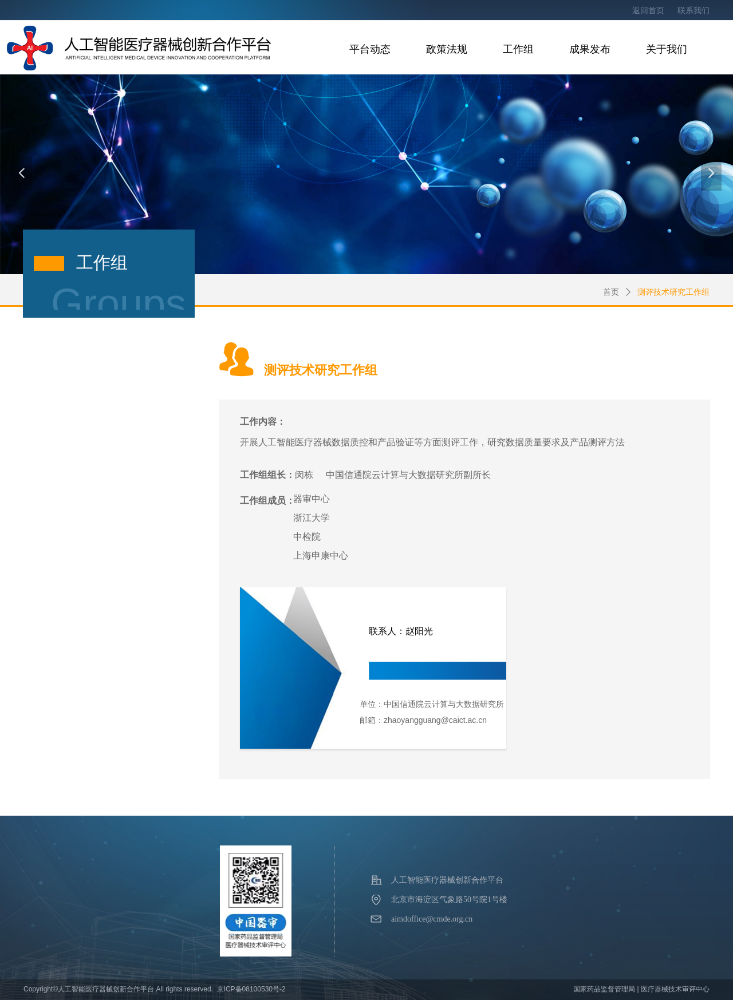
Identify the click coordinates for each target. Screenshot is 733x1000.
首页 (611, 292)
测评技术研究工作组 (673, 292)
